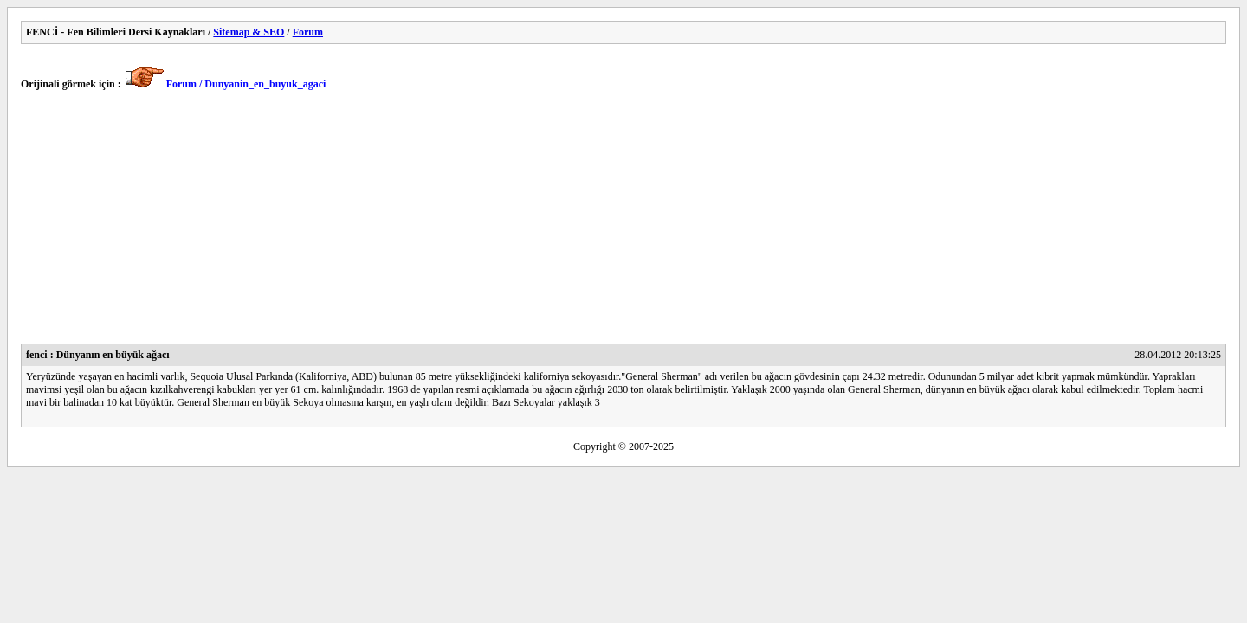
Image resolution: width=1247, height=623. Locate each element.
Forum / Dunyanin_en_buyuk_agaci (246, 84)
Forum (308, 32)
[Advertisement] (540, 222)
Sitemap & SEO (248, 32)
